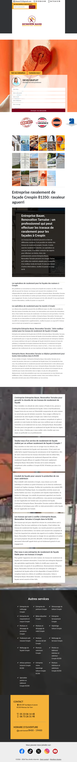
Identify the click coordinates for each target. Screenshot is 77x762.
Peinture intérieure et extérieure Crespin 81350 (56, 667)
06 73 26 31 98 (54, 1)
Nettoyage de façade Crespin (25, 649)
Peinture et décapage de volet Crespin (40, 628)
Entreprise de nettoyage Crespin (24, 609)
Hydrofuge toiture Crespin (57, 627)
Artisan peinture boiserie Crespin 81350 (25, 665)
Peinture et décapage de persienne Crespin (24, 630)
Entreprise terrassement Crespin (56, 619)
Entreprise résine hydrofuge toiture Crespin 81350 (41, 668)
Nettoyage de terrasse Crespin (57, 639)
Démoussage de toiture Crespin (57, 608)
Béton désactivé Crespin (41, 617)
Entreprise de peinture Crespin (41, 608)
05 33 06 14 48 (39, 1)
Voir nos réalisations (18, 73)
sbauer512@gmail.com (22, 1)
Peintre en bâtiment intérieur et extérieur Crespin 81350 (56, 653)
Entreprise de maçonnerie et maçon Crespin (25, 619)
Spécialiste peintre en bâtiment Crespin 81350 (25, 682)
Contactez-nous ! (35, 73)
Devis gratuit (44, 759)
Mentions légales (55, 759)
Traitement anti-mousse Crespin (25, 639)
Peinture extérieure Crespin (39, 650)
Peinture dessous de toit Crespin (41, 640)
